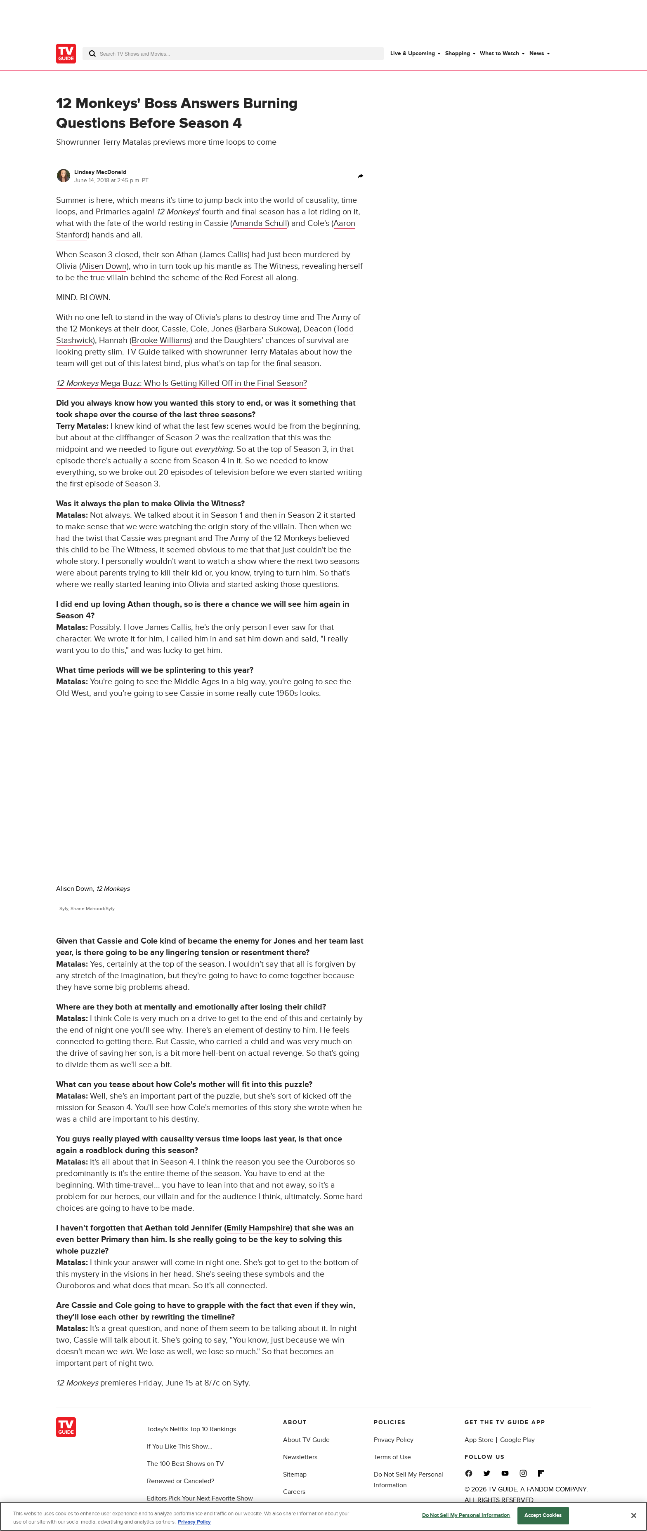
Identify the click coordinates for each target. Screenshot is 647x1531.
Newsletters (300, 1457)
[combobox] (233, 53)
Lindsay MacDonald (100, 172)
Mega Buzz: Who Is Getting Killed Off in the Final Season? (181, 383)
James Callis (225, 255)
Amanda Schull (259, 223)
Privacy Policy (393, 1440)
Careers (294, 1492)
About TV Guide (306, 1440)
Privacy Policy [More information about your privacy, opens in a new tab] (194, 1522)
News (536, 53)
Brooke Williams (161, 340)
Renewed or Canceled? (180, 1481)
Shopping (457, 53)
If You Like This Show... (180, 1446)
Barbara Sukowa (267, 329)
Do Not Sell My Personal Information (466, 1515)
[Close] (634, 1515)
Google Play (517, 1440)
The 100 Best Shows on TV (185, 1464)
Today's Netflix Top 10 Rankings (191, 1429)
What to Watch (499, 53)
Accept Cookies (543, 1515)
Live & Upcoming (412, 53)
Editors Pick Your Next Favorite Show (200, 1498)
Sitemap (295, 1474)
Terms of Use (392, 1457)
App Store (479, 1440)
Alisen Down (104, 266)
